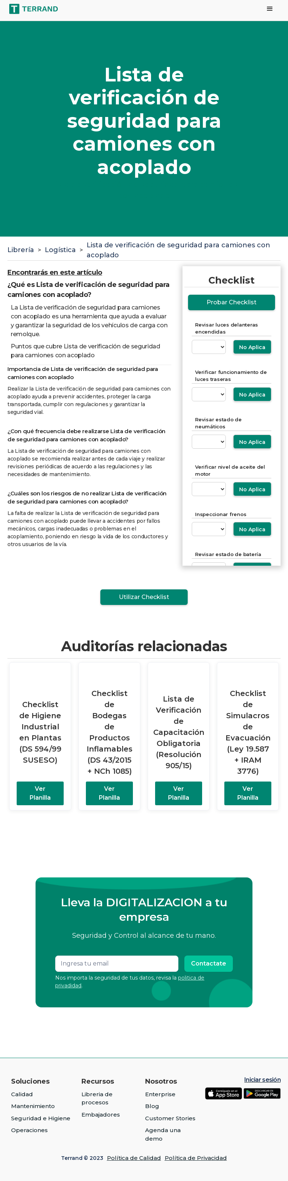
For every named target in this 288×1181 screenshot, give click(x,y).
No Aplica (252, 347)
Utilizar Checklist (144, 596)
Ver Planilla (40, 793)
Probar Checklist (232, 302)
